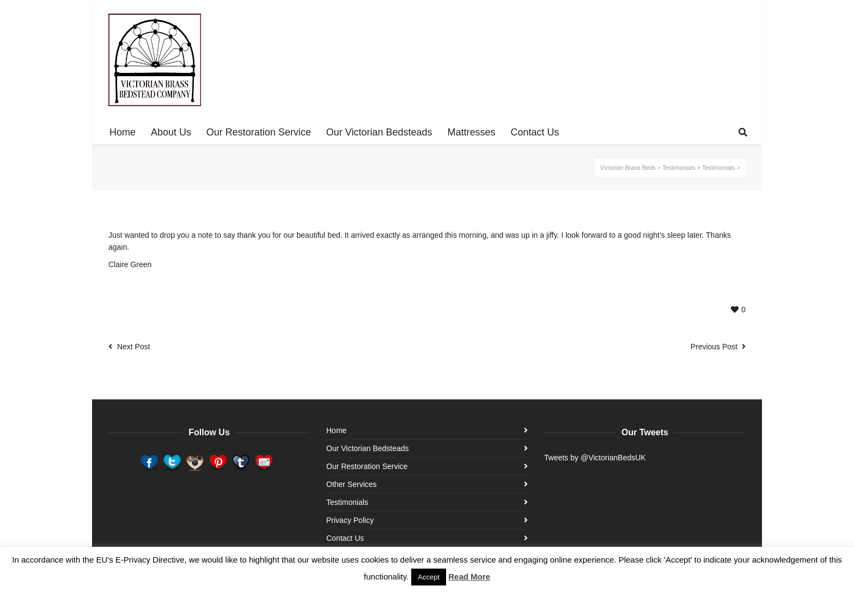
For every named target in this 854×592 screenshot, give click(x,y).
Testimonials (347, 502)
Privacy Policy (350, 520)
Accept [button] (429, 577)
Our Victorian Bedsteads (367, 448)
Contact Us (345, 538)
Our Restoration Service (366, 466)
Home (336, 430)
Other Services (351, 484)
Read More (469, 576)
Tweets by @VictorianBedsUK (595, 457)
